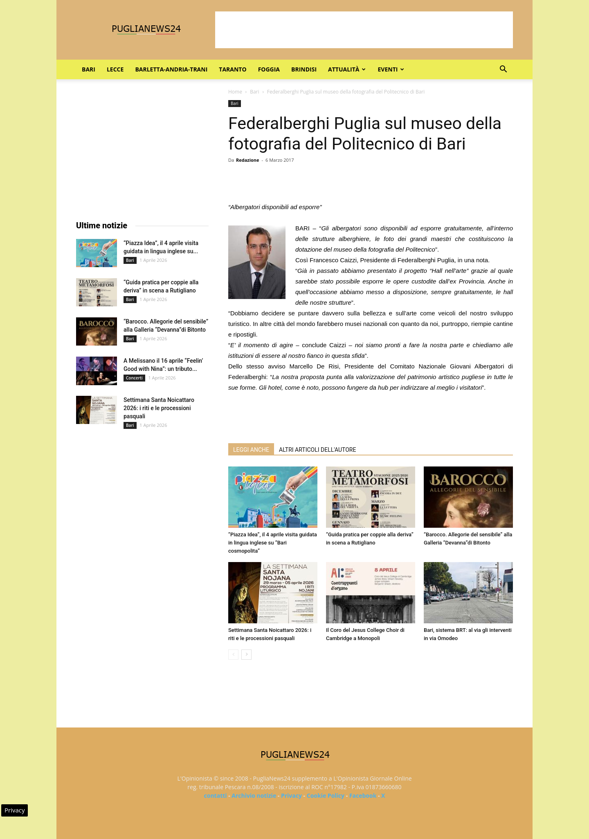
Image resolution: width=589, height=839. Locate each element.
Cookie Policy (325, 795)
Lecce (115, 69)
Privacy (291, 795)
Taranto (232, 69)
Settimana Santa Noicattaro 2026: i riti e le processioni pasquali (159, 408)
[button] (503, 70)
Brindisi (304, 69)
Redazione (247, 160)
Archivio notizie (254, 795)
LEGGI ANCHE (251, 449)
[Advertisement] (364, 29)
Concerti (134, 378)
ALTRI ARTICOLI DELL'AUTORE (317, 449)
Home (235, 91)
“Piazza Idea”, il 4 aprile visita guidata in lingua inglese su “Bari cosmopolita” (272, 542)
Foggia (269, 69)
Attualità (347, 69)
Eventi (391, 69)
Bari (88, 69)
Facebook (363, 795)
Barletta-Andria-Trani (171, 69)
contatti (215, 795)
